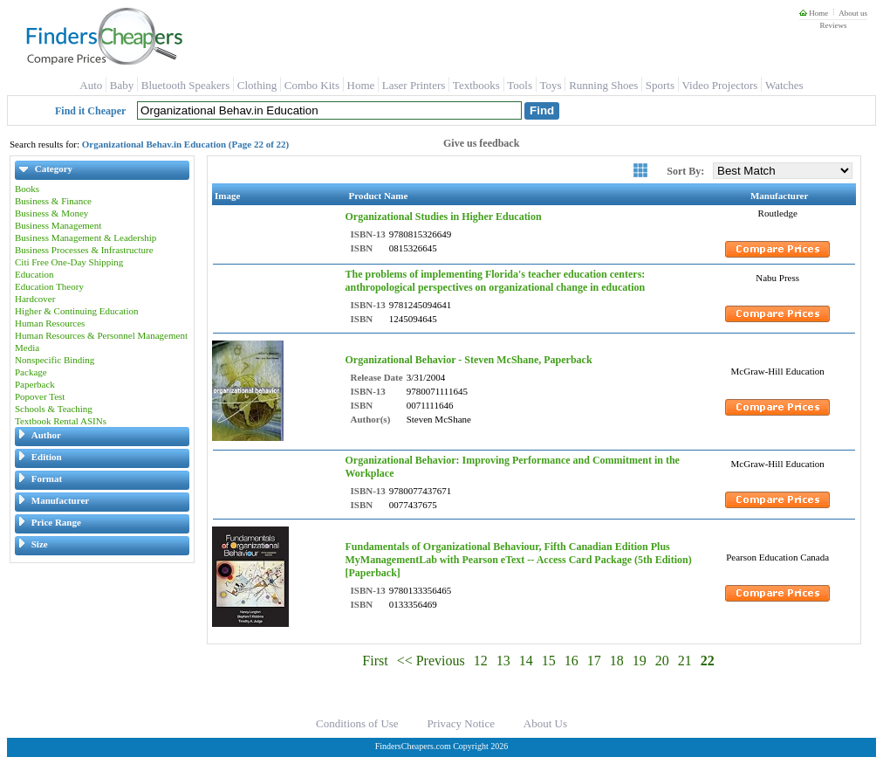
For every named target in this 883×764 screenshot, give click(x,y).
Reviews (832, 25)
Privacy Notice (461, 723)
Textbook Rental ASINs (60, 421)
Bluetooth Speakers (185, 85)
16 (571, 660)
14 (526, 660)
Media (27, 347)
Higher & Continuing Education (76, 311)
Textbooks (476, 85)
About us (853, 13)
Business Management (58, 225)
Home (813, 13)
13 (503, 660)
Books (27, 188)
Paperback (35, 384)
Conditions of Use (357, 723)
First (374, 660)
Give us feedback (481, 143)
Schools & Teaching (53, 408)
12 (481, 660)
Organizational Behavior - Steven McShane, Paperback (468, 360)
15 (549, 660)
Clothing (257, 85)
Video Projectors (719, 85)
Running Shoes (603, 85)
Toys (551, 85)
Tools (519, 85)
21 (685, 660)
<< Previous (431, 660)
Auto (90, 85)
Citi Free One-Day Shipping (69, 262)
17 (594, 660)
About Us (545, 723)
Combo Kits (311, 85)
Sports (660, 85)
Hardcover (35, 298)
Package (31, 372)
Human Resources (50, 323)
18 (617, 660)
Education (34, 274)
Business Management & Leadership (85, 237)
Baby (121, 85)
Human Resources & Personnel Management (101, 335)
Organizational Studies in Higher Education (443, 216)
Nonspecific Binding (54, 359)
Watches (784, 85)
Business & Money (51, 213)
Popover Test (40, 396)
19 (640, 660)
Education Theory (49, 286)
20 (662, 660)
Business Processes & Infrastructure (84, 249)
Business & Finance (53, 201)
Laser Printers (414, 85)
